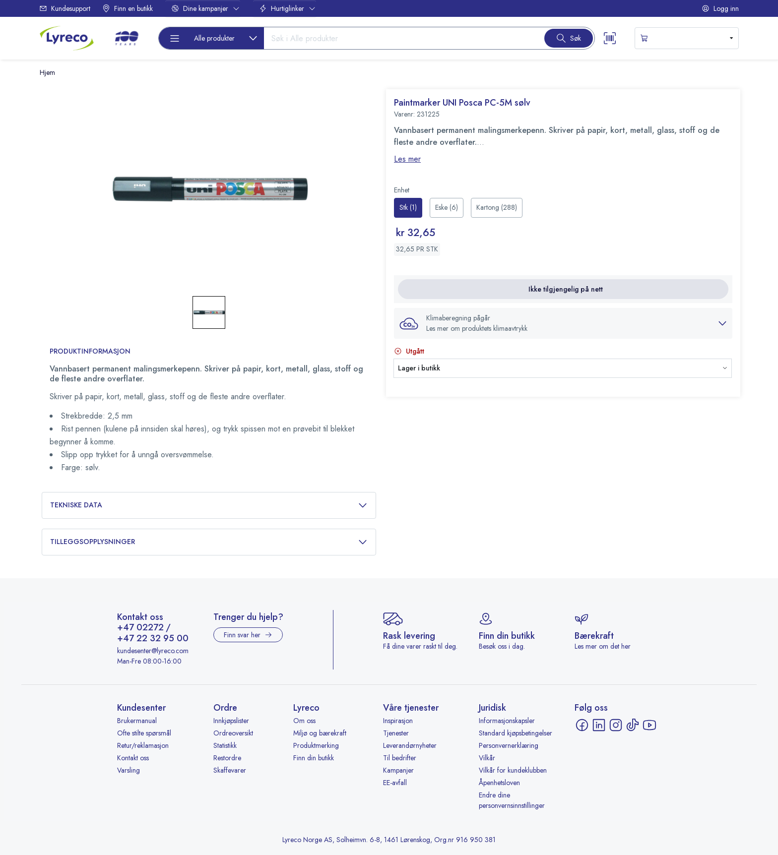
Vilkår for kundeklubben (513, 770)
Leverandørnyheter (410, 745)
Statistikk (225, 745)
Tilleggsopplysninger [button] (209, 542)
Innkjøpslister (231, 721)
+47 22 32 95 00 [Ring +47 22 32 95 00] (153, 638)
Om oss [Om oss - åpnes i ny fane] (304, 721)
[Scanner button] (610, 38)
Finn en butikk (127, 8)
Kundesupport (64, 8)
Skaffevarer (229, 770)
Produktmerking (316, 745)
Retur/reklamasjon (143, 745)
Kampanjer (398, 770)
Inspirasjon (398, 721)
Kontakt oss (133, 758)
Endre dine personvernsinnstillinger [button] (512, 800)
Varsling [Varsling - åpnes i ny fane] (128, 770)
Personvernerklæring (508, 745)
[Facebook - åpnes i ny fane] (582, 725)
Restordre (227, 758)
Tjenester (396, 733)
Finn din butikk (313, 758)
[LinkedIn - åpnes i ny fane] (598, 725)
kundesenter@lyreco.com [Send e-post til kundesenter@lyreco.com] (153, 651)
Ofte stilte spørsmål (144, 733)
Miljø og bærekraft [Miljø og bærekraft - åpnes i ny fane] (319, 733)
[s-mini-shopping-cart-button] (687, 38)
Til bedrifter (399, 758)
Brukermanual (137, 721)
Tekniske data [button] (209, 505)
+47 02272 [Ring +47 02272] (140, 627)
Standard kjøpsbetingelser (515, 733)
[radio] (408, 208)
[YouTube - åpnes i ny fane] (649, 725)
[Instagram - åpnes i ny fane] (615, 725)
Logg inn (720, 8)
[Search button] (568, 38)
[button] (563, 323)
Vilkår (487, 758)
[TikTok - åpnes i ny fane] (632, 725)
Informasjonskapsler (507, 721)
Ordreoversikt (233, 733)
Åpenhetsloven (499, 783)
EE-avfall (395, 783)
